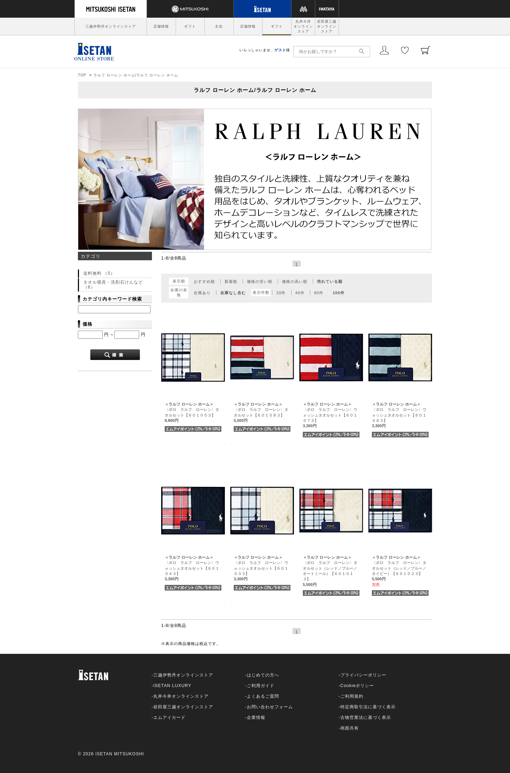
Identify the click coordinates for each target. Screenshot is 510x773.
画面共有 (349, 728)
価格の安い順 (259, 281)
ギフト (190, 26)
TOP (82, 75)
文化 (219, 26)
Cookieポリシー (357, 685)
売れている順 (329, 281)
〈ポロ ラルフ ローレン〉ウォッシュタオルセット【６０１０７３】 (330, 415)
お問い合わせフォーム (270, 706)
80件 (318, 293)
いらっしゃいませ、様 (264, 50)
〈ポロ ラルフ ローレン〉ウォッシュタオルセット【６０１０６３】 (399, 415)
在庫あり (202, 293)
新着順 (231, 281)
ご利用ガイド (260, 685)
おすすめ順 (204, 281)
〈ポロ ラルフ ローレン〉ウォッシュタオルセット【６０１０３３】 (261, 568)
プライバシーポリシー (363, 675)
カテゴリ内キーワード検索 (112, 299)
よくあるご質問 (263, 696)
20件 (280, 293)
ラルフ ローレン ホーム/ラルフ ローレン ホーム (136, 75)
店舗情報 (161, 26)
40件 (300, 293)
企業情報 (256, 717)
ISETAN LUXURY (172, 685)
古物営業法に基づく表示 (365, 717)
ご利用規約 (351, 696)
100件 (338, 293)
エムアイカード (169, 717)
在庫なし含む (233, 293)
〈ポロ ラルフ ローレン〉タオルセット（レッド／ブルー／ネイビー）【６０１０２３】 (399, 568)
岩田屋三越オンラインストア (326, 26)
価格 (87, 324)
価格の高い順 (294, 281)
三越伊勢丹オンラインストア (110, 26)
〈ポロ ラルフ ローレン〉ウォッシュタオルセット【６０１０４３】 (192, 568)
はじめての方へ (263, 675)
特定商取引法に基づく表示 (368, 706)
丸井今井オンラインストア (303, 26)
